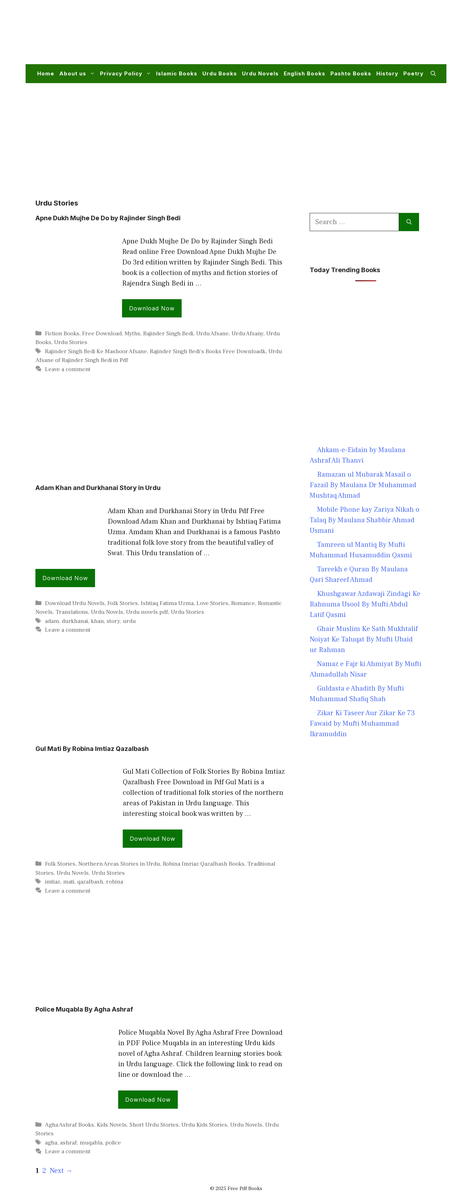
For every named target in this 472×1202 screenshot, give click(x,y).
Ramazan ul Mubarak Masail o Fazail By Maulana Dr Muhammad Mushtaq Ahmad (363, 485)
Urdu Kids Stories (204, 1125)
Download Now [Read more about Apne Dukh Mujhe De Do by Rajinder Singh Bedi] (152, 308)
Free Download (102, 333)
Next (61, 1170)
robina (114, 882)
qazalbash (90, 882)
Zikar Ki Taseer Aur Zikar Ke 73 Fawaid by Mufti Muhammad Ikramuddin (362, 724)
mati (68, 882)
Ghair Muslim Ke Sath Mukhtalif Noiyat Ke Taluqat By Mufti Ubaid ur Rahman (364, 639)
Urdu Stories (70, 342)
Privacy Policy (127, 73)
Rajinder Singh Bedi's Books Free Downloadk (207, 351)
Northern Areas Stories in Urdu (119, 864)
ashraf (68, 1143)
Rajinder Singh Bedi (168, 333)
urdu (129, 621)
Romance (243, 603)
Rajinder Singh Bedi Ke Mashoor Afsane (96, 351)
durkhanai (75, 621)
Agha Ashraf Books (69, 1125)
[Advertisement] (308, 36)
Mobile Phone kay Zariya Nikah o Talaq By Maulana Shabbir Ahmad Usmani (364, 520)
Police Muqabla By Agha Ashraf (84, 1009)
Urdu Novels (260, 73)
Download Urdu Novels (74, 603)
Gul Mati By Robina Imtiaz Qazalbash (92, 748)
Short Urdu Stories (153, 1125)
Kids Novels (112, 1125)
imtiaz (52, 882)
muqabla (91, 1143)
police (113, 1143)
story (113, 621)
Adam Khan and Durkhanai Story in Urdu (98, 487)
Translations (71, 612)
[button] (433, 73)
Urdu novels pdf (147, 612)
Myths (132, 333)
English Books (304, 73)
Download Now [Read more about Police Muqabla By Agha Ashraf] (148, 1099)
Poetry (413, 73)
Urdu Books (219, 73)
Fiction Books (62, 333)
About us (78, 73)
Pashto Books (350, 73)
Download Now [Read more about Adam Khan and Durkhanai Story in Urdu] (65, 578)
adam (52, 621)
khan (97, 621)
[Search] (409, 222)
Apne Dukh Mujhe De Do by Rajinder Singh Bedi (108, 218)
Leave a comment (67, 369)
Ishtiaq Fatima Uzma (167, 603)
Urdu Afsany (247, 333)
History (387, 73)
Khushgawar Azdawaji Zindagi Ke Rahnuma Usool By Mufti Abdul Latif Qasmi (365, 604)
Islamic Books (176, 73)
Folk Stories (122, 603)
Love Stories (212, 603)
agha (51, 1143)
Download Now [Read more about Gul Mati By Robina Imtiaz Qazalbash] (152, 838)
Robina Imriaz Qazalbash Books (203, 864)
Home (45, 73)
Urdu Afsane (212, 333)
